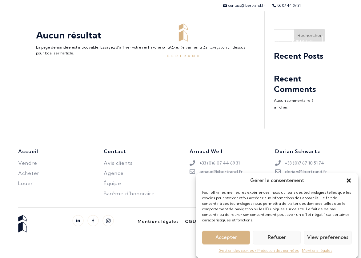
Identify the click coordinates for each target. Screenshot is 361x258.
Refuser (277, 239)
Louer (79, 40)
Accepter (226, 239)
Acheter (21, 40)
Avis (275, 40)
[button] (349, 183)
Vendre (51, 40)
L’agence (302, 40)
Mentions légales (317, 252)
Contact (338, 40)
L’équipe (248, 40)
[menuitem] (244, 5)
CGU (190, 221)
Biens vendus (113, 40)
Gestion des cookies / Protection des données (259, 252)
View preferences (327, 239)
